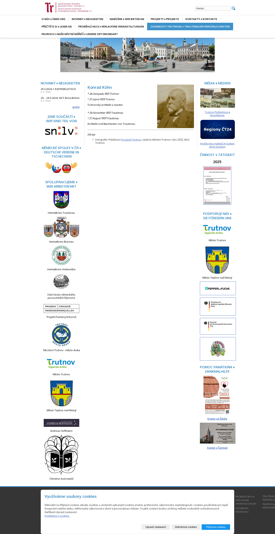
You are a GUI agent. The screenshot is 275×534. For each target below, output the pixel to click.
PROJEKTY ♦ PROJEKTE (165, 19)
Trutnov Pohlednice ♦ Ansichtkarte (217, 114)
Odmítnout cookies (186, 526)
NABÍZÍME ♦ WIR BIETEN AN (127, 19)
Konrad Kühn (99, 87)
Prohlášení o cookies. (57, 515)
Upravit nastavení (156, 526)
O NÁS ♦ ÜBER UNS (53, 19)
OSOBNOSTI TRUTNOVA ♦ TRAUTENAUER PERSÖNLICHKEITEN (190, 26)
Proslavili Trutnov (131, 139)
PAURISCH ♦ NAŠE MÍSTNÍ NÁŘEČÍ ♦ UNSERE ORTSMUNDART (80, 34)
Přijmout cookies (216, 526)
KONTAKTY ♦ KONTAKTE (201, 19)
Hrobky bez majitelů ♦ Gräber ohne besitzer (217, 145)
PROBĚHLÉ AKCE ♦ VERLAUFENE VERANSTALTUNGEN (111, 26)
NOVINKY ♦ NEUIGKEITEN (87, 19)
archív (76, 107)
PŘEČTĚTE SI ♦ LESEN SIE (57, 26)
